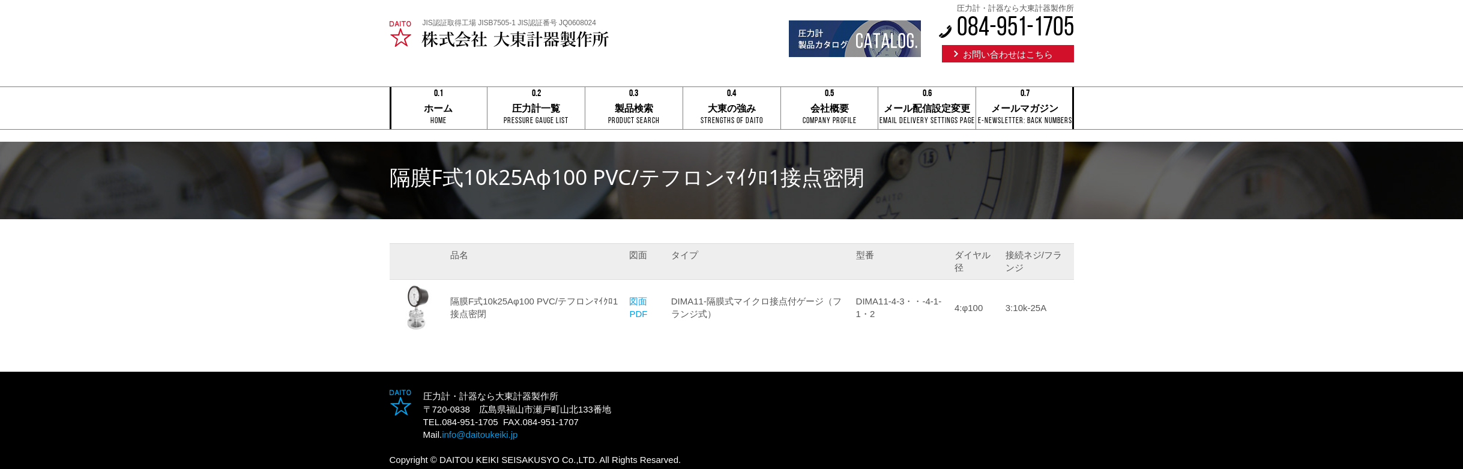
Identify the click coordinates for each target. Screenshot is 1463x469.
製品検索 (634, 109)
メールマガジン (1024, 109)
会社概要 (829, 109)
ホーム (438, 109)
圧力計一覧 (536, 109)
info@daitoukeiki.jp (479, 434)
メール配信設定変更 (927, 109)
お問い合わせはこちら (1008, 54)
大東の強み (731, 109)
